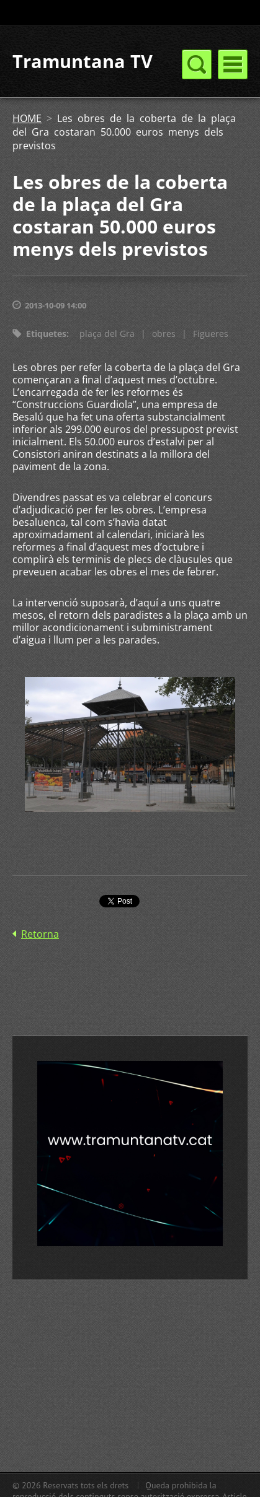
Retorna (40, 934)
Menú (233, 64)
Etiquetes (46, 333)
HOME (27, 118)
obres (164, 333)
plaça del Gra (107, 333)
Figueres (210, 333)
